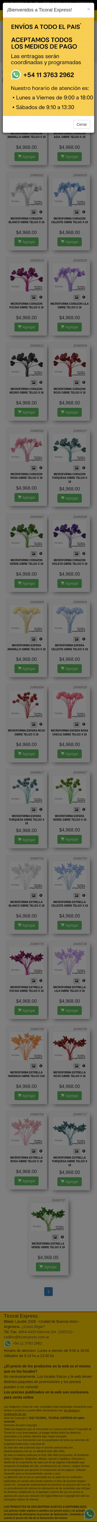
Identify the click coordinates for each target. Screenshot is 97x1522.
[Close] (88, 9)
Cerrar (82, 124)
